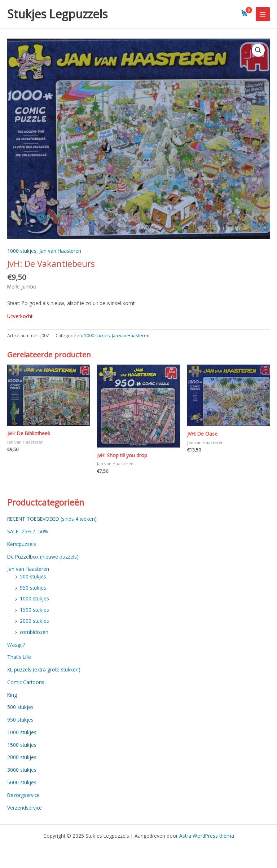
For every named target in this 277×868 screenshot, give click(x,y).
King (12, 694)
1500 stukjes (34, 609)
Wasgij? (16, 644)
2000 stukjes (34, 620)
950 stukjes (33, 587)
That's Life (19, 656)
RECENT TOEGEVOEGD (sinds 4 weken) (52, 518)
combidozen (34, 632)
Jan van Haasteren (60, 250)
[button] (258, 50)
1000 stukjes (21, 250)
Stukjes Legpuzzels (57, 14)
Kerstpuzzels (21, 544)
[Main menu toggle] (263, 14)
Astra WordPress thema (206, 835)
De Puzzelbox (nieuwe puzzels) (43, 556)
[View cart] (245, 13)
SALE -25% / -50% (27, 531)
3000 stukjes (21, 769)
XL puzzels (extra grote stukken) (43, 669)
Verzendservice (24, 807)
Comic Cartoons (25, 682)
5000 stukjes (21, 782)
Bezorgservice (23, 795)
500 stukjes (33, 576)
